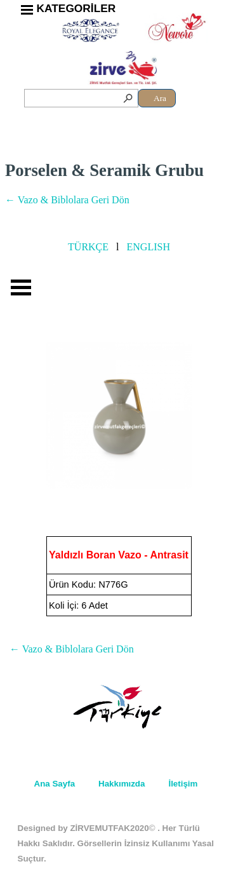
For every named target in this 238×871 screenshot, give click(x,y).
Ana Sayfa (54, 783)
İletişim (182, 783)
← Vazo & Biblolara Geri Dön (67, 199)
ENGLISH (148, 246)
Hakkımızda (121, 783)
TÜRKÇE (88, 246)
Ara (160, 98)
